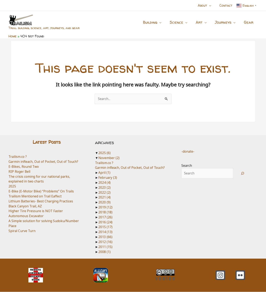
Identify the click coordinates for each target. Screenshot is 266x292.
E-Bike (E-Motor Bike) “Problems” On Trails (42, 191)
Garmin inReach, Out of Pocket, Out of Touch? (44, 161)
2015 (105, 227)
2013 (105, 237)
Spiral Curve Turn (22, 231)
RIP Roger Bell (20, 171)
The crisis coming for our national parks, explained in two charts (40, 179)
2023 (104, 187)
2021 (104, 197)
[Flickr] (240, 275)
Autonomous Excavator (26, 216)
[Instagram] (220, 275)
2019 (105, 207)
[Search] (242, 173)
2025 (12, 186)
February (107, 177)
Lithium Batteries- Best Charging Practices (42, 201)
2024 (104, 182)
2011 (105, 247)
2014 (105, 232)
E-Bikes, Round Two (24, 166)
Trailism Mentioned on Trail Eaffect (36, 196)
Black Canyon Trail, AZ (26, 206)
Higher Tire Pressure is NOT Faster (36, 211)
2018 (105, 212)
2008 (104, 251)
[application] (212, 5)
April (104, 172)
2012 (105, 242)
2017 (105, 217)
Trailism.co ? (18, 157)
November (109, 158)
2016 (105, 222)
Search (186, 165)
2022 (104, 192)
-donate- (188, 151)
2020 (104, 202)
